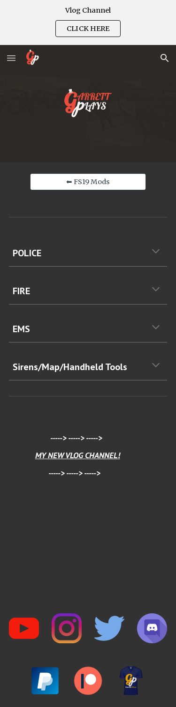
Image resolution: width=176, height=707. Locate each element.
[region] (88, 22)
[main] (88, 253)
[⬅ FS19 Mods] (88, 182)
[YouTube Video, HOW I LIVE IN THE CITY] (88, 548)
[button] (11, 58)
